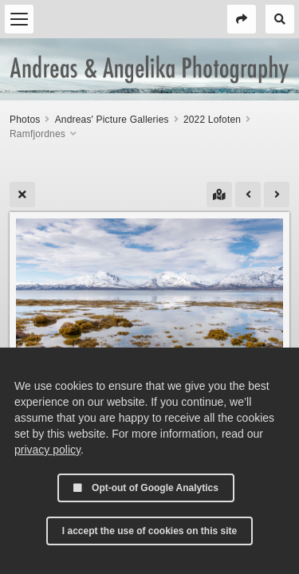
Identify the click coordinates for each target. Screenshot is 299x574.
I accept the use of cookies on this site (149, 531)
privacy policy (47, 449)
